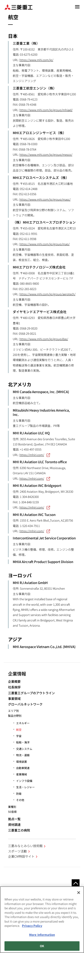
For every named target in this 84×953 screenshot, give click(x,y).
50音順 (12, 811)
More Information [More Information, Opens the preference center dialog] (42, 934)
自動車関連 (23, 768)
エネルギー (23, 723)
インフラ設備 (24, 781)
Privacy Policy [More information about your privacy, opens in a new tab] (32, 925)
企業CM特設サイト (21, 856)
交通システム (24, 749)
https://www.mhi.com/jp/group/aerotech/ (47, 294)
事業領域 (14, 698)
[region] (42, 919)
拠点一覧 (14, 819)
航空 (19, 729)
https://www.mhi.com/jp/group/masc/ (45, 199)
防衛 (19, 793)
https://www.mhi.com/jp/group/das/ (43, 339)
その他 (20, 800)
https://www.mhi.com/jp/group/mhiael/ (46, 110)
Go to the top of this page (76, 883)
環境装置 (21, 761)
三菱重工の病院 (19, 830)
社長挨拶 (14, 687)
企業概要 (14, 681)
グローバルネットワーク (25, 704)
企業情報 (17, 673)
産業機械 (21, 774)
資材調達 (14, 824)
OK (42, 946)
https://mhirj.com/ (34, 455)
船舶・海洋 (23, 742)
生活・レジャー (25, 787)
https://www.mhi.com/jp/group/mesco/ (45, 154)
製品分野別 (15, 715)
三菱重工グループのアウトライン (31, 693)
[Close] (79, 893)
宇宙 (19, 736)
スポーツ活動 (17, 851)
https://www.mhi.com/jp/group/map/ (44, 244)
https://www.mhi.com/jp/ (36, 60)
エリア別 (13, 710)
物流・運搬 (23, 755)
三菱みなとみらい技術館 (25, 845)
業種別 (12, 807)
